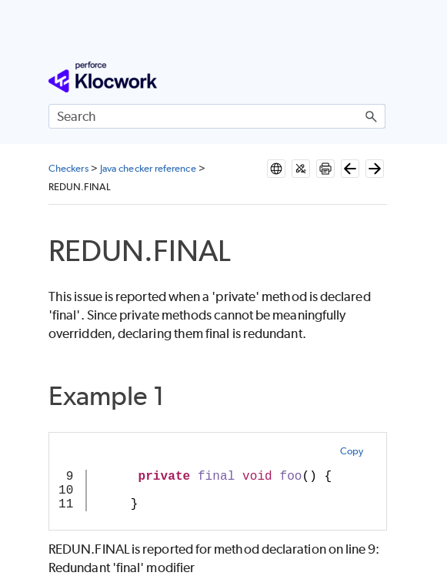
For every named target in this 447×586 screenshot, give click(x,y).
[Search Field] (216, 116)
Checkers (68, 168)
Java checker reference (148, 168)
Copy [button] (351, 451)
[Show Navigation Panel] (377, 77)
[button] (371, 116)
